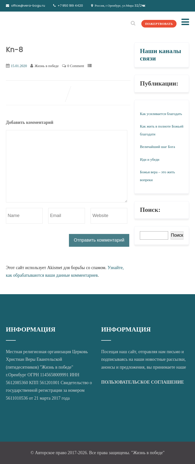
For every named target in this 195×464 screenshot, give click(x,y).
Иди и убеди (149, 159)
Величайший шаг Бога (157, 147)
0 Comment (75, 66)
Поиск (177, 235)
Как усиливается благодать (161, 114)
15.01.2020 (19, 66)
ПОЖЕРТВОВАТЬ (155, 23)
